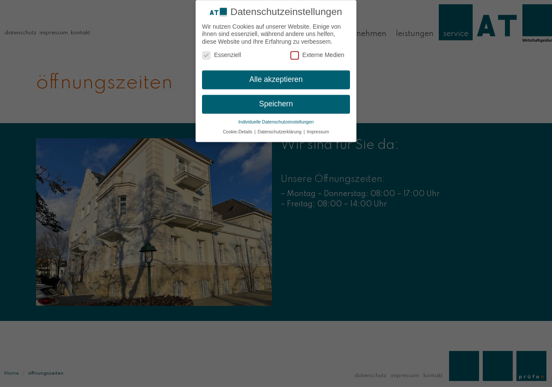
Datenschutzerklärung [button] (280, 129)
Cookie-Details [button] (238, 129)
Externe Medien (317, 53)
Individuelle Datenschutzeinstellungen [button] (276, 119)
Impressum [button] (318, 129)
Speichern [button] (276, 101)
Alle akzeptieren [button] (276, 77)
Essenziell (221, 53)
